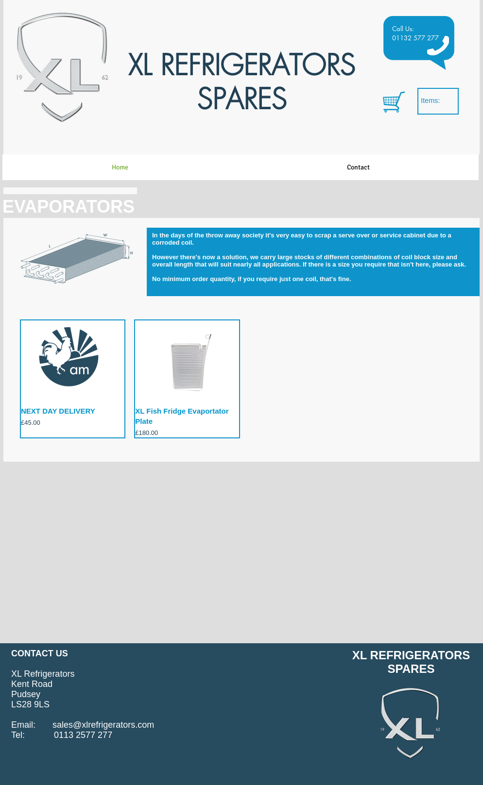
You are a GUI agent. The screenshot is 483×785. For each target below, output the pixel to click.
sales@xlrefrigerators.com (103, 725)
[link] (436, 101)
